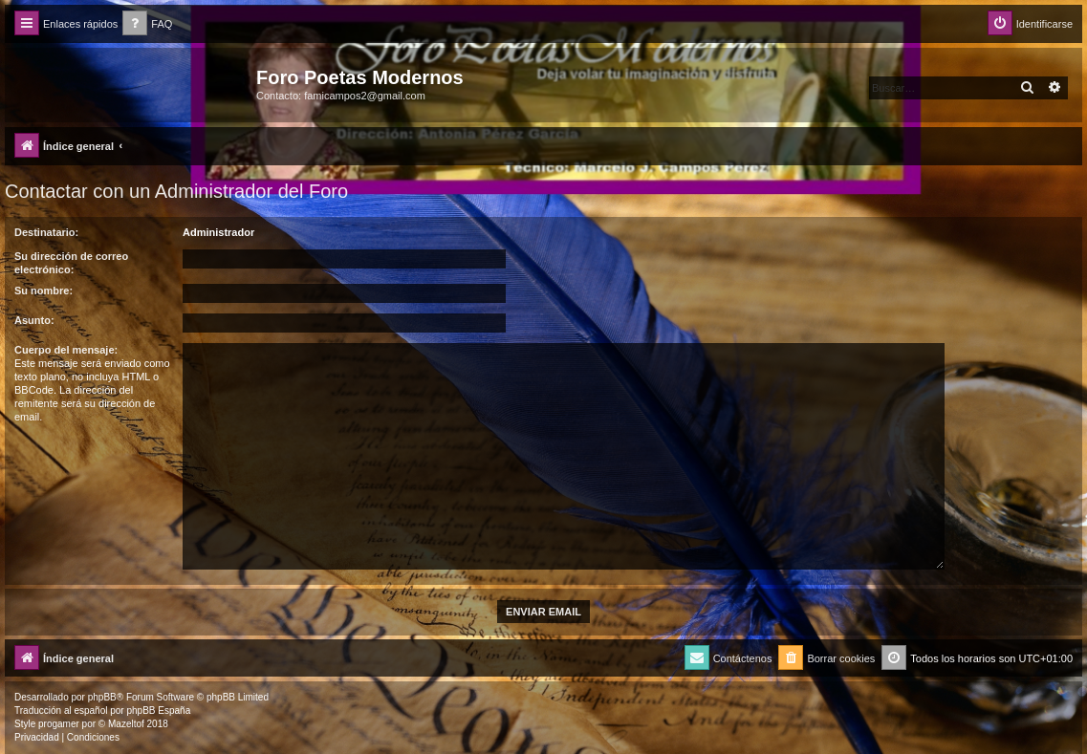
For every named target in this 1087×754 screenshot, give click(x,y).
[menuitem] (147, 24)
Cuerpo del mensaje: (66, 349)
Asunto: (34, 320)
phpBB (102, 697)
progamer (58, 724)
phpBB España (158, 710)
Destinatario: (46, 232)
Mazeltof (126, 724)
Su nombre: (43, 290)
